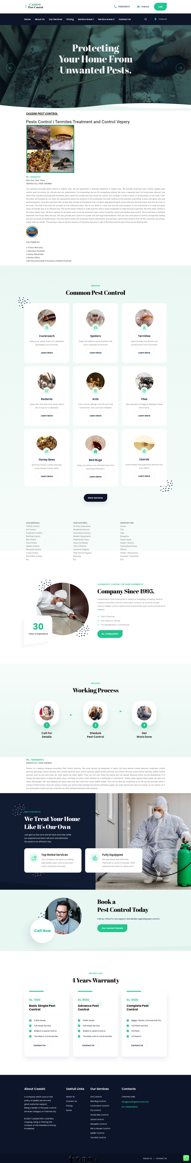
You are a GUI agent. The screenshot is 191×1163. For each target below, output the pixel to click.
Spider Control (97, 1133)
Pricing (70, 19)
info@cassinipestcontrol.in (135, 1101)
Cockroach (47, 336)
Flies (144, 399)
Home (27, 19)
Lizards (144, 459)
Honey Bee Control (99, 1114)
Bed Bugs (95, 460)
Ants (95, 399)
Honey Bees (47, 460)
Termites (144, 336)
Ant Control (96, 1096)
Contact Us (125, 19)
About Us (40, 19)
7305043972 (122, 6)
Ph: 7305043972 (130, 1107)
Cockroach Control (99, 1105)
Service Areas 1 (86, 19)
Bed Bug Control (98, 1101)
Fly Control (95, 1110)
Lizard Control (97, 1119)
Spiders (95, 336)
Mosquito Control (98, 1124)
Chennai (143, 6)
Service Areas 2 (106, 19)
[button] (10, 67)
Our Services (55, 19)
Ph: (28, 759)
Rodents (47, 399)
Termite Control (98, 1137)
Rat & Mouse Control (100, 1128)
